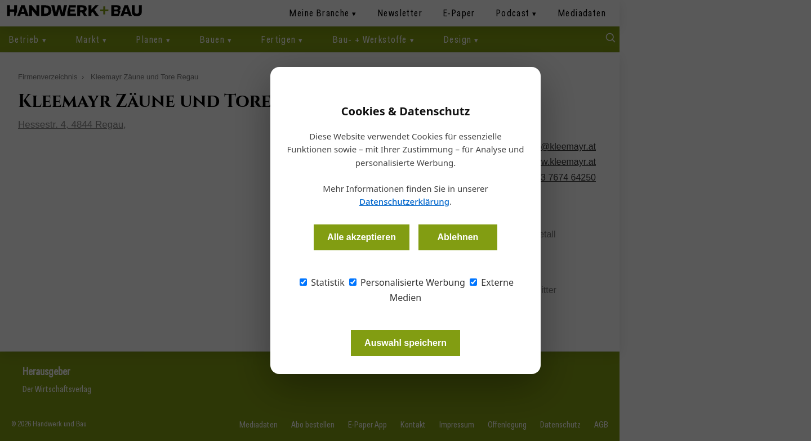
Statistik (322, 282)
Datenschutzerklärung (404, 201)
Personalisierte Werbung (407, 282)
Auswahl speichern (405, 343)
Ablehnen (457, 237)
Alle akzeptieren (361, 237)
